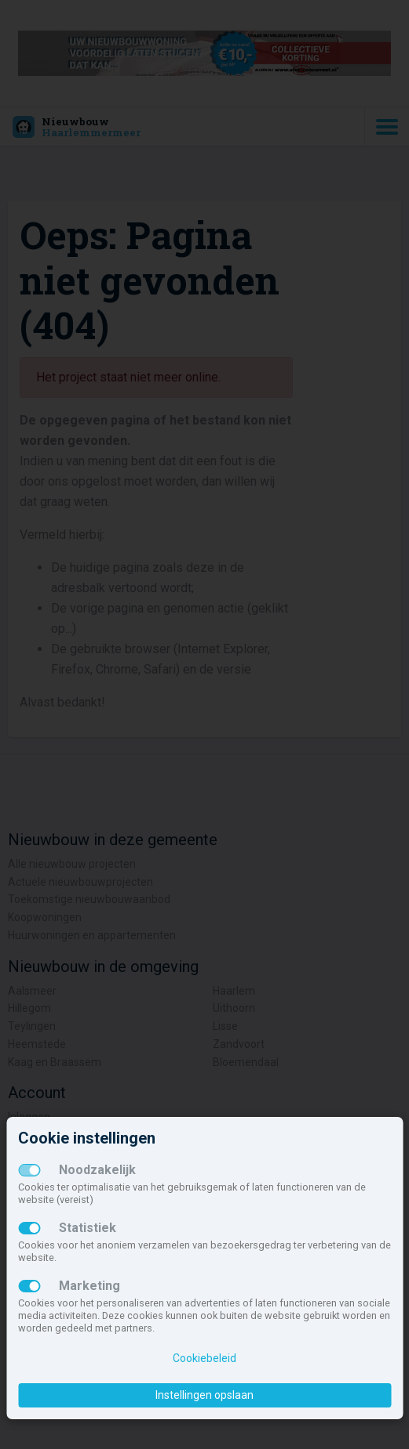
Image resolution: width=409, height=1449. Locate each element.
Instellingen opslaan (204, 1395)
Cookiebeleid (204, 1358)
